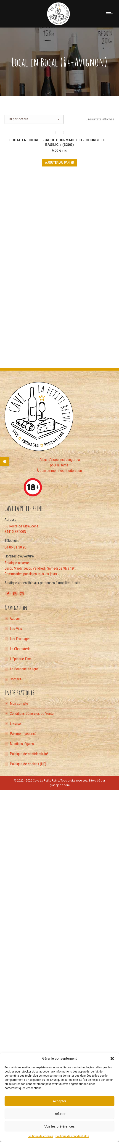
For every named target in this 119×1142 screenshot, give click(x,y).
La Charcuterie (20, 649)
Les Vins (16, 628)
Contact (15, 679)
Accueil (15, 618)
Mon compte (19, 703)
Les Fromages (20, 639)
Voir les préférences (59, 1126)
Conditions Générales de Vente (32, 713)
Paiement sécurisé (23, 734)
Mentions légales (22, 744)
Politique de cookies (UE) (28, 764)
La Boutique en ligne (24, 669)
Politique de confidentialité (72, 1136)
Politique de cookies (40, 1136)
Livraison (16, 723)
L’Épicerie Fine (20, 659)
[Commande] (34, 119)
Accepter (59, 1101)
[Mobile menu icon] (109, 14)
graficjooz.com (60, 785)
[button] (112, 1058)
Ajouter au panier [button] (59, 163)
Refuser (59, 1114)
